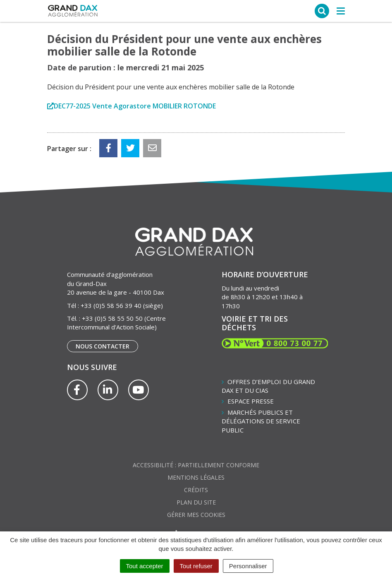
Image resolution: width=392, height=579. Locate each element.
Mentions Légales (196, 477)
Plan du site (196, 502)
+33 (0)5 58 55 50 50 (112, 318)
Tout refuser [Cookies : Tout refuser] (196, 565)
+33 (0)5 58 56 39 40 (111, 305)
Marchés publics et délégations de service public (261, 421)
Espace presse (250, 401)
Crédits (196, 490)
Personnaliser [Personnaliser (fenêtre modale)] (248, 565)
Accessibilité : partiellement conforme (196, 465)
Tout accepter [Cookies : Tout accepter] (144, 565)
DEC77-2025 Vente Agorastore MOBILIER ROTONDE (135, 106)
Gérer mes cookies (196, 515)
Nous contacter (102, 346)
